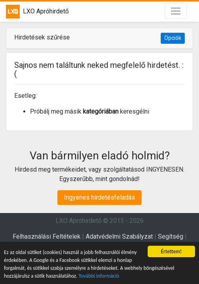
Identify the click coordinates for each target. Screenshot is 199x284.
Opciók (172, 38)
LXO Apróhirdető (37, 12)
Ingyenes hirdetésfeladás (99, 197)
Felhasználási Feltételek (47, 236)
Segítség (170, 236)
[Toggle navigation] (176, 11)
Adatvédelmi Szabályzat (119, 236)
